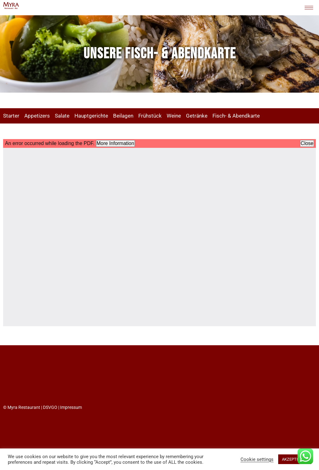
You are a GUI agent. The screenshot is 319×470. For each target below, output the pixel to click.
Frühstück (150, 116)
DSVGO (50, 407)
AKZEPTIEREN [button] (294, 459)
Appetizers (37, 116)
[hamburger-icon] (309, 7)
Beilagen (123, 116)
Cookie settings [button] (257, 459)
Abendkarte (246, 116)
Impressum (71, 407)
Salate (62, 116)
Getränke (196, 116)
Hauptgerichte (91, 116)
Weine (174, 116)
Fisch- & (222, 116)
